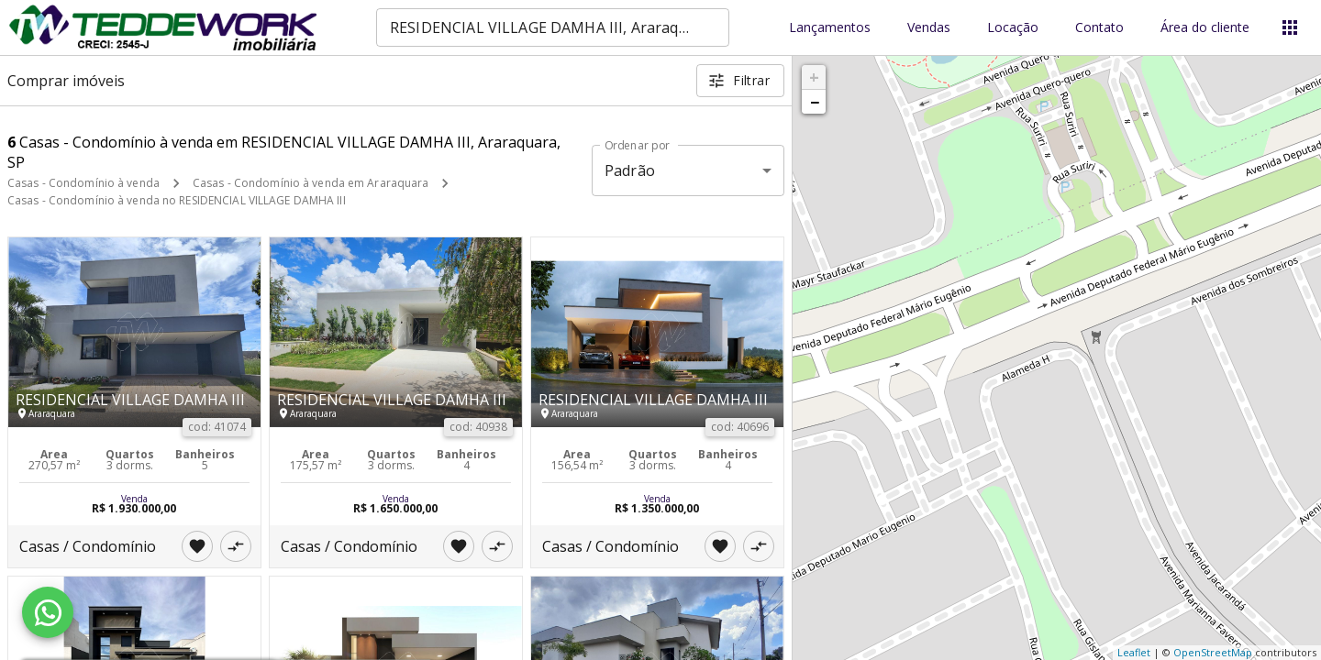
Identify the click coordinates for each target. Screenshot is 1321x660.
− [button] (814, 102)
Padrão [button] (630, 170)
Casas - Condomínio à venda (83, 183)
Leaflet (1133, 652)
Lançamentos (830, 28)
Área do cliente (1204, 28)
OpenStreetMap (1212, 652)
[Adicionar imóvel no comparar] (235, 546)
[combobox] (552, 27)
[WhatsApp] (47, 612)
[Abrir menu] (1290, 28)
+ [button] (814, 77)
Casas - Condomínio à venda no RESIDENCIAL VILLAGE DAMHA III (176, 200)
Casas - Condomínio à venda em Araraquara (311, 183)
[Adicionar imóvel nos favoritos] (197, 546)
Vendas (928, 28)
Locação (1012, 28)
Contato (1099, 28)
